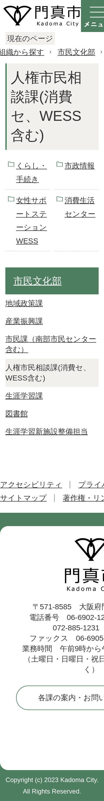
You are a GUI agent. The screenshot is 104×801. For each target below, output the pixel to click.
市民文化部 (76, 52)
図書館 (16, 414)
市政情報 (80, 166)
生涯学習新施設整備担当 (46, 431)
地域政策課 (24, 303)
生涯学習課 (24, 396)
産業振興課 (24, 321)
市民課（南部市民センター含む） (50, 344)
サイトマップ (23, 498)
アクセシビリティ (31, 484)
